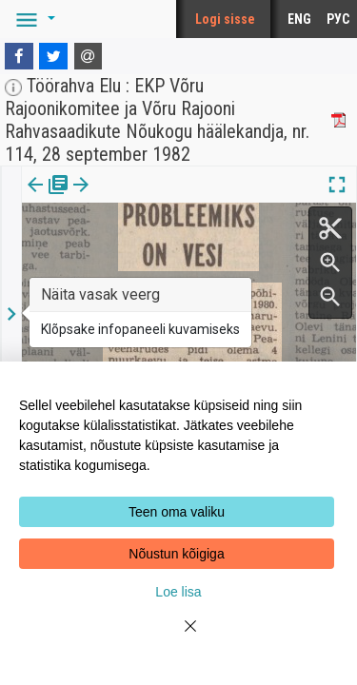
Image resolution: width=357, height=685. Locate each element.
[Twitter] (53, 56)
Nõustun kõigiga (176, 553)
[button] (32, 19)
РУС (338, 19)
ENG (299, 19)
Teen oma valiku (177, 511)
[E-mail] (88, 56)
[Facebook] (19, 56)
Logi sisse (225, 19)
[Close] (179, 637)
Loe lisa (178, 591)
